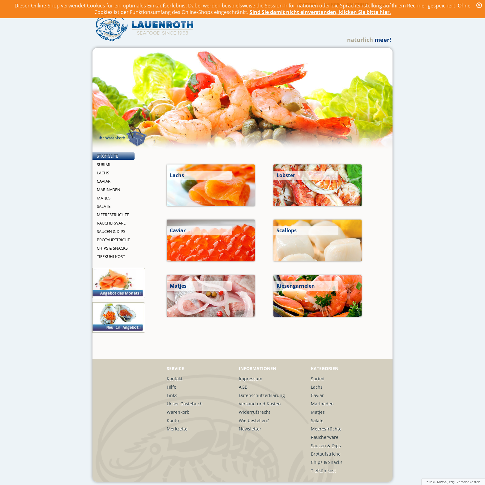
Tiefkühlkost (111, 256)
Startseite (107, 156)
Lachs (103, 173)
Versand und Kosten (260, 404)
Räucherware (111, 223)
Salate (103, 206)
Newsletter (250, 429)
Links (172, 395)
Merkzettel (178, 429)
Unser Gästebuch (185, 404)
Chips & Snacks (112, 248)
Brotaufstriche (113, 239)
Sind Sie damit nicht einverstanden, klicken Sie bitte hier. (320, 12)
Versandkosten (468, 481)
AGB (243, 387)
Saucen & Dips (111, 231)
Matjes (103, 198)
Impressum (250, 379)
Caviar (103, 181)
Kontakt (174, 379)
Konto (173, 420)
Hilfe (171, 387)
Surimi (103, 164)
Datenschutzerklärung (262, 395)
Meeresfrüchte (113, 214)
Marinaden (108, 189)
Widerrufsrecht (254, 412)
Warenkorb (178, 412)
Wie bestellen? (254, 420)
